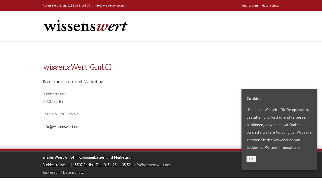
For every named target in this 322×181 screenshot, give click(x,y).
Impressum (52, 172)
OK (251, 159)
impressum (250, 5)
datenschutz (270, 5)
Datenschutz (73, 172)
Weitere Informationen (283, 147)
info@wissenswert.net (110, 5)
